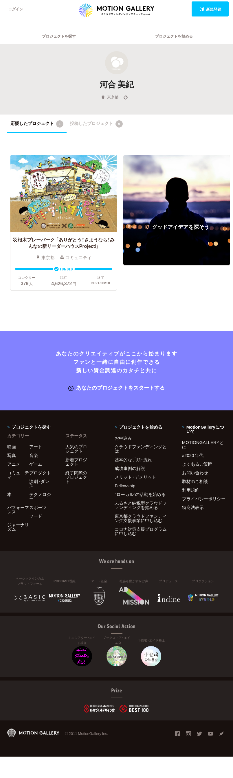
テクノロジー (40, 496)
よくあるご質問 (197, 464)
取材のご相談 (195, 481)
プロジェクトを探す (59, 36)
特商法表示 (193, 507)
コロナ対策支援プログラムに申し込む (141, 531)
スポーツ (38, 507)
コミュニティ (18, 474)
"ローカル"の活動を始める (140, 494)
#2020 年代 (193, 455)
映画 (11, 446)
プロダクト (40, 472)
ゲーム (35, 464)
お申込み (123, 438)
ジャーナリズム (18, 526)
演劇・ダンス (39, 483)
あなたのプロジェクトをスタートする (116, 388)
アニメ (13, 464)
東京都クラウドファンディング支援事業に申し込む (141, 518)
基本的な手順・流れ (133, 459)
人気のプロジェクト (76, 448)
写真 (11, 455)
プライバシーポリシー (203, 498)
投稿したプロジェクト (96, 124)
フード (35, 516)
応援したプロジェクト (36, 124)
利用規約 (190, 490)
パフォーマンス (18, 509)
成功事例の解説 (130, 468)
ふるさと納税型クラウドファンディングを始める (141, 505)
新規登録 (210, 9)
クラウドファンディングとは (141, 448)
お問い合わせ (195, 472)
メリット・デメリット (135, 477)
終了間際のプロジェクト (76, 476)
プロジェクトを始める (174, 36)
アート (35, 446)
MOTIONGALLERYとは (203, 444)
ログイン (15, 9)
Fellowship (125, 485)
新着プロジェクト (76, 461)
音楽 (33, 455)
